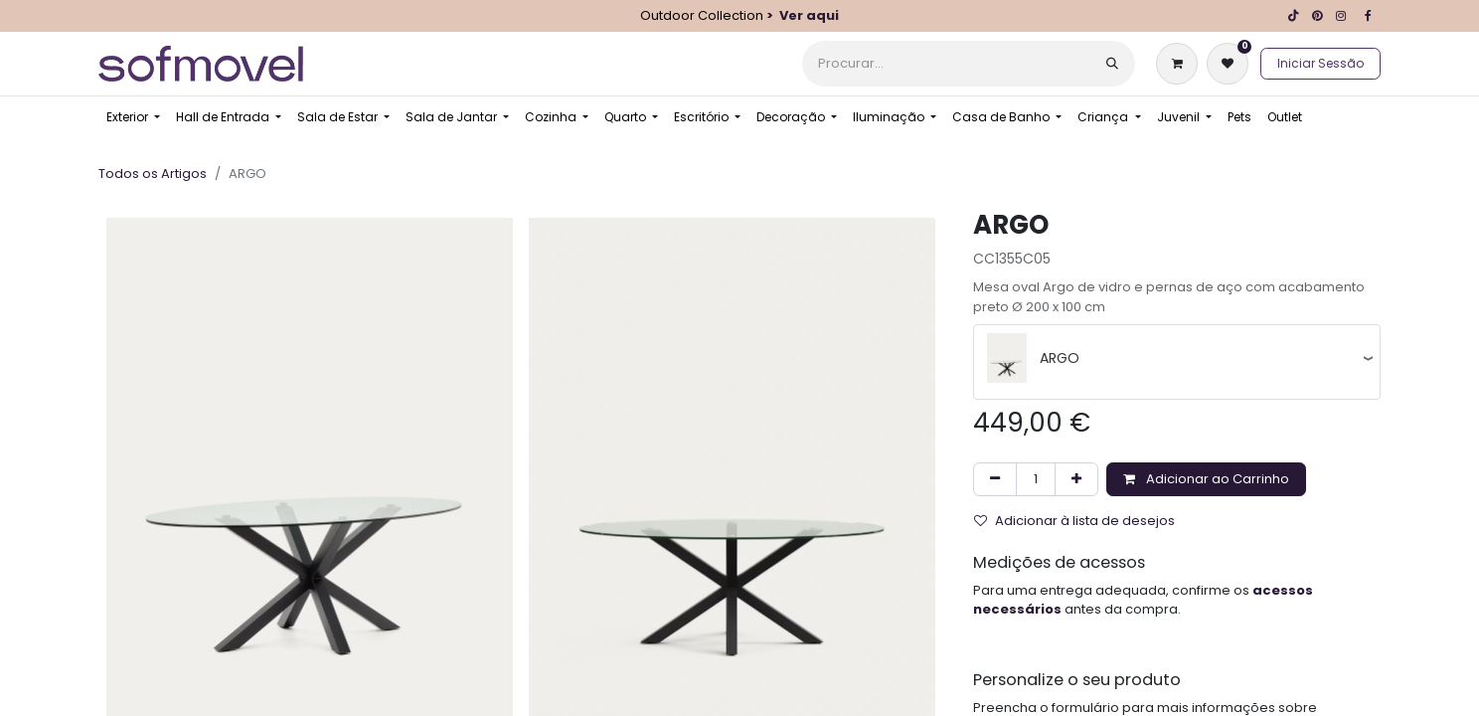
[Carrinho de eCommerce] (1181, 63)
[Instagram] (1341, 16)
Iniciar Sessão (1320, 63)
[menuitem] (133, 117)
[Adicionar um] (1076, 479)
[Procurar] (1112, 64)
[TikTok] (1293, 16)
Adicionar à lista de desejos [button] (1074, 520)
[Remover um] (995, 479)
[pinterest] (1317, 16)
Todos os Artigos (152, 173)
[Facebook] (1368, 16)
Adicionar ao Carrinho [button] (1206, 478)
